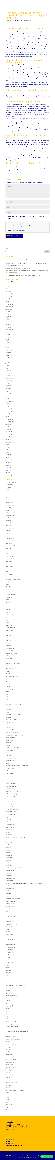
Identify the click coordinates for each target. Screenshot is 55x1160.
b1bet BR (7, 643)
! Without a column (10, 482)
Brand (7, 691)
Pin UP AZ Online (10, 942)
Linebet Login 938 (10, 827)
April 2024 (8, 342)
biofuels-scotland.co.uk (11, 676)
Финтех (7, 1087)
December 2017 (9, 414)
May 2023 (8, 368)
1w (6, 500)
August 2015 (8, 465)
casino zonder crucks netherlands (14, 735)
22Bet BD (8, 584)
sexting (7, 1011)
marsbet (7, 832)
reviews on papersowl (32, 110)
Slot (6, 1013)
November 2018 (9, 398)
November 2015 (9, 462)
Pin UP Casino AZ (10, 949)
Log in (7, 1102)
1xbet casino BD (9, 543)
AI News (7, 612)
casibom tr (8, 707)
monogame (8, 857)
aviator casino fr (9, 630)
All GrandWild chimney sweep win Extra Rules (17, 268)
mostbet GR (8, 875)
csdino (7, 763)
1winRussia (8, 530)
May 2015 (8, 470)
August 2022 (8, 381)
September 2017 (9, 421)
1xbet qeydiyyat (9, 566)
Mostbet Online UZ (10, 888)
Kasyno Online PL (10, 814)
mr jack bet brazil (10, 903)
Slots (6, 1016)
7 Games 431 (9, 597)
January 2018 (8, 411)
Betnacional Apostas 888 (12, 666)
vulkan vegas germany (11, 1067)
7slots (7, 599)
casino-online (9, 740)
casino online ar (9, 725)
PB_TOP (7, 932)
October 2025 (9, 304)
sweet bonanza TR (10, 1036)
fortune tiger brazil (10, 776)
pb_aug (7, 929)
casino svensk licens (10, 730)
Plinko (7, 965)
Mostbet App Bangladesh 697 (13, 868)
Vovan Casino (9, 1064)
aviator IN (8, 633)
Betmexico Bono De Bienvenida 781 (15, 663)
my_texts (7, 909)
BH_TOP (7, 674)
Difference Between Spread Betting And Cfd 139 (18, 765)
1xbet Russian (9, 574)
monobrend (8, 855)
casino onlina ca (9, 722)
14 (6, 495)
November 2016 (9, 439)
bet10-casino (8, 661)
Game (7, 781)
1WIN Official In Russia (11, 523)
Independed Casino (10, 796)
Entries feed (8, 1104)
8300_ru (7, 602)
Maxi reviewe (9, 834)
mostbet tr (8, 893)
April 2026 (8, 289)
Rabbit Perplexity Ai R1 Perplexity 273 (15, 985)
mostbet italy (9, 880)
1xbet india (8, 548)
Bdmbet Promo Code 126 (12, 653)
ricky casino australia (11, 995)
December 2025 (9, 299)
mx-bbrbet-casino (10, 906)
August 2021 (8, 391)
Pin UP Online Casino (11, 955)
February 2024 (9, 347)
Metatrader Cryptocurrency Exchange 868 (16, 837)
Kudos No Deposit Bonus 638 (13, 822)
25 (6, 589)
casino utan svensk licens (12, 732)
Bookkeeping (9, 689)
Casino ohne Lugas (10, 719)
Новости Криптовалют (11, 1082)
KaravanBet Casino (10, 811)
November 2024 (9, 324)
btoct (6, 699)
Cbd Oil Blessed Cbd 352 (12, 748)
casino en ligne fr (10, 717)
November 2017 (9, 416)
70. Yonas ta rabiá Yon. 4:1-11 (24, 282)
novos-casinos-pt (10, 916)
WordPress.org (9, 1110)
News (7, 914)
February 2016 (9, 457)
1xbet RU (7, 569)
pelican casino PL (10, 934)
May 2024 (8, 340)
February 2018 (9, 409)
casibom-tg (8, 709)
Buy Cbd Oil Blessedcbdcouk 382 (14, 704)
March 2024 (8, 345)
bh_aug (7, 671)
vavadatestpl (8, 1054)
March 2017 (8, 432)
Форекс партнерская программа (14, 1090)
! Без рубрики (9, 484)
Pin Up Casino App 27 (11, 947)
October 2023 (9, 357)
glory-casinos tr (9, 789)
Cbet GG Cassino (10, 750)
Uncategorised (9, 1047)
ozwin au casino (9, 927)
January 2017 (8, 434)
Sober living (8, 1024)
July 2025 (7, 311)
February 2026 (9, 294)
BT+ (6, 696)
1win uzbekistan (9, 528)
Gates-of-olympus (10, 783)
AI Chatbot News (10, 610)
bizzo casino (8, 679)
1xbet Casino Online (10, 546)
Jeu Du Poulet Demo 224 (12, 809)
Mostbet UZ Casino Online (12, 898)
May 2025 (8, 317)
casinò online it (9, 727)
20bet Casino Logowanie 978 (13, 579)
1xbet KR (7, 553)
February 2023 (9, 375)
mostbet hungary (10, 878)
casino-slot (8, 742)
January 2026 (8, 296)
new (6, 911)
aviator (7, 622)
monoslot (8, 860)
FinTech (7, 771)
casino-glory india (10, 737)
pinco (6, 960)
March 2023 (8, 373)
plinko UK (8, 970)
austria (7, 620)
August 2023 (8, 360)
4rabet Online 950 (10, 594)
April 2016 (8, 455)
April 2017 (8, 429)
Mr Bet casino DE (10, 901)
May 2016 (8, 452)
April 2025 (8, 319)
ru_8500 (7, 1001)
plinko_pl (7, 972)
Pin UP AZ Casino (10, 939)
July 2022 (7, 383)
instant (7, 799)
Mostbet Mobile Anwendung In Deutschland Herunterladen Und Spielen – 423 (26, 883)
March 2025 (8, 322)
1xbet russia (8, 571)
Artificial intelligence (10, 615)
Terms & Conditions (30, 1158)
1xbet (6, 533)
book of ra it (8, 686)
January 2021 (8, 396)
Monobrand (8, 852)
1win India (8, 520)
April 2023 (8, 370)
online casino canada (11, 924)
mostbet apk (8, 865)
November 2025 (9, 301)
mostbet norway (9, 886)
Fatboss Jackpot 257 (10, 768)
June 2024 (8, 337)
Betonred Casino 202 (11, 668)
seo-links (7, 1008)
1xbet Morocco (9, 559)
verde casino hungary (11, 1057)
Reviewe (7, 990)
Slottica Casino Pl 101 (11, 1021)
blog (22, 20)
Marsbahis (8, 829)
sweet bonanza (9, 1034)
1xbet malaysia (9, 556)
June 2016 (8, 449)
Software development (11, 1026)
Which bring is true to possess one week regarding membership (22, 275)
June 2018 (8, 406)
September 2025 (9, 306)
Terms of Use (28, 226)
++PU (7, 489)
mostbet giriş (9, 873)
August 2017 (8, 424)
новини (7, 1080)
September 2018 (9, 401)
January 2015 (8, 475)
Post (6, 975)
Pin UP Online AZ (10, 952)
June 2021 (8, 393)
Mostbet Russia (9, 891)
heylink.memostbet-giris (11, 794)
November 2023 (9, 355)
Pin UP (7, 937)
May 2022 (8, 386)
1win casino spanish (10, 515)
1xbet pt (7, 564)
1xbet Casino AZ (9, 541)
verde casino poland (10, 1059)
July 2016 (7, 447)
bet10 (7, 656)
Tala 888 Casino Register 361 (13, 1039)
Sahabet (7, 1003)
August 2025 (8, 309)
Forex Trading (9, 773)
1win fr (7, 518)
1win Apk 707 (9, 502)
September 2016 (9, 442)
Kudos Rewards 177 (10, 824)
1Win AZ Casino (9, 505)
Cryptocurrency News (11, 760)
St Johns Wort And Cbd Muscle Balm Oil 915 (17, 1031)
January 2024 (8, 350)
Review (7, 988)
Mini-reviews (8, 842)
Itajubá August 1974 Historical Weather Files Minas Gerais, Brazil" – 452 (24, 804)
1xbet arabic (8, 536)
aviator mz (8, 638)
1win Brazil (8, 510)
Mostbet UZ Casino (10, 896)
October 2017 (9, 419)
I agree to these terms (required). (16, 230)
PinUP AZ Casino (10, 962)
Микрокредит (9, 1077)
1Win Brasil (8, 507)
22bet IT (7, 587)
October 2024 (9, 327)
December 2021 (9, 388)
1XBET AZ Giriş (9, 538)
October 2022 (9, 378)
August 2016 (8, 444)
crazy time (8, 755)
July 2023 (7, 363)
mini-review (8, 840)
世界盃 (7, 1093)
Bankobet (8, 645)
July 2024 (7, 334)
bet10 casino (8, 658)
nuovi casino (8, 919)
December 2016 (9, 437)
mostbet (7, 863)
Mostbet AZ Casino (10, 870)
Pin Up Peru (8, 957)
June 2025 (8, 314)
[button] (46, 1156)
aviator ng (8, 640)
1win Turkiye (8, 525)
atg (6, 617)
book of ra (8, 684)
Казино (7, 1072)
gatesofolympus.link (10, 786)
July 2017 (7, 426)
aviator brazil (8, 625)
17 (6, 497)
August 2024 (8, 332)
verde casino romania (11, 1062)
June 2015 (8, 467)
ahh (6, 607)
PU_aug (7, 980)
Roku (6, 998)
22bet (7, 581)
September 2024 (9, 329)
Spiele (7, 1029)
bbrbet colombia (9, 648)
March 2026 (8, 291)
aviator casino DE (10, 627)
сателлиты (8, 1085)
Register (7, 1099)
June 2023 (8, 365)
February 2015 (9, 472)
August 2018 (8, 404)
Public (7, 983)
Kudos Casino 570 (10, 819)
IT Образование (10, 801)
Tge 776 (7, 1041)
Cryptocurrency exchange (12, 758)
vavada (7, 1052)
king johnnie (8, 817)
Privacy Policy (18, 226)
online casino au (9, 921)
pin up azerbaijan (10, 944)
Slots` (6, 1018)
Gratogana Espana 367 (11, 791)
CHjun (7, 753)
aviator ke (8, 635)
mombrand (8, 845)
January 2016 (8, 460)
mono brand (8, 847)
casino (7, 712)
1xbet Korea (8, 551)
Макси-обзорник (10, 1075)
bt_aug (7, 694)
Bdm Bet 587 (9, 651)
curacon (9, 20)
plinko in (7, 967)
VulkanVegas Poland (10, 1070)
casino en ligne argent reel (12, 714)
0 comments (27, 20)
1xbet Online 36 (9, 561)
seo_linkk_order (9, 1006)
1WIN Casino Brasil (10, 513)
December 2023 (9, 352)
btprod (7, 702)
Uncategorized (9, 1049)
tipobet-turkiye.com (10, 1044)
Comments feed (9, 1107)
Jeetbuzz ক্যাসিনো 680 (11, 806)
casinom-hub (8, 745)
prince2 (7, 978)
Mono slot (8, 850)
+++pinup (8, 487)
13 (6, 492)
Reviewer (7, 993)
